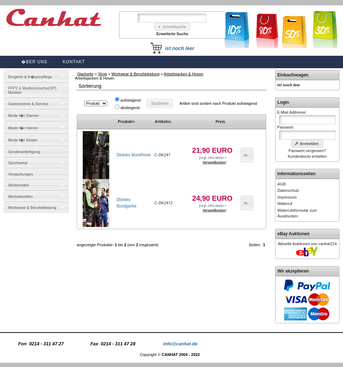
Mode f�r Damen (23, 115)
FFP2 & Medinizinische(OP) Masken (32, 90)
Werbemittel (18, 185)
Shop (102, 74)
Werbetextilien (20, 196)
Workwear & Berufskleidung (135, 74)
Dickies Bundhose (134, 154)
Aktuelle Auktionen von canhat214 (307, 244)
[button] (172, 27)
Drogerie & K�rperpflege (30, 77)
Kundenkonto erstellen (307, 156)
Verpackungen (20, 174)
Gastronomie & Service (28, 104)
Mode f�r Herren (23, 128)
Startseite (85, 74)
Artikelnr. (163, 121)
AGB (282, 184)
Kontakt (74, 61)
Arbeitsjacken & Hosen (183, 74)
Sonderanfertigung (24, 152)
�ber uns (34, 61)
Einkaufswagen (293, 74)
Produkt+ (126, 121)
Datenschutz (288, 190)
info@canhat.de (180, 343)
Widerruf (285, 203)
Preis (220, 121)
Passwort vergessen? (307, 151)
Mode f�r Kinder (23, 140)
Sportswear (18, 163)
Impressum (287, 197)
